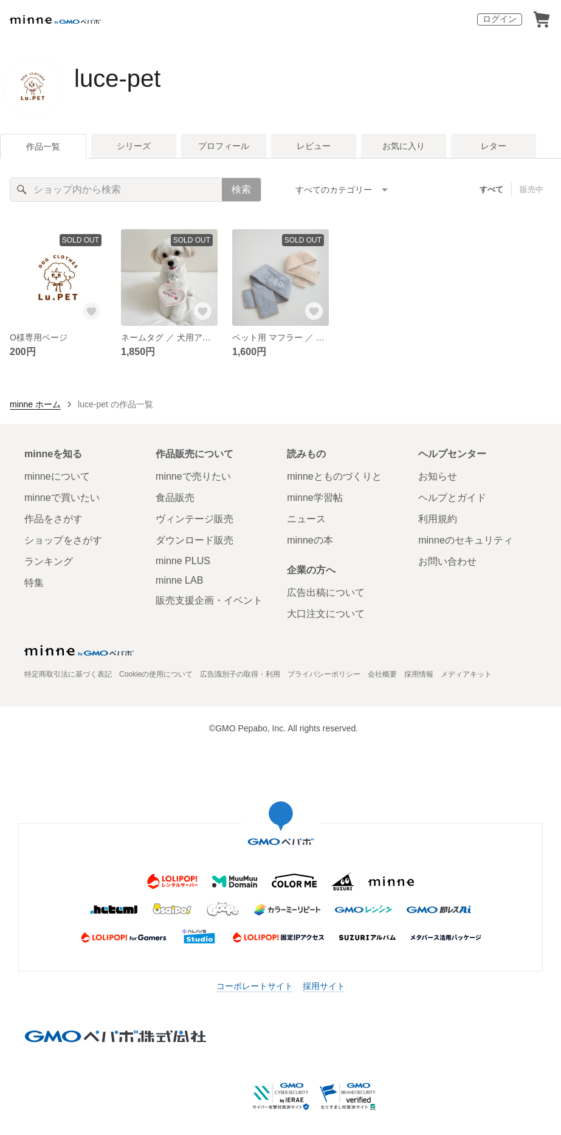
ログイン (500, 19)
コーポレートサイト (254, 986)
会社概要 (382, 674)
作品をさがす (53, 519)
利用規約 (437, 519)
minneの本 (310, 540)
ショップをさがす (63, 540)
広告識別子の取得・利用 (240, 674)
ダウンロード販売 (194, 540)
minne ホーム (35, 404)
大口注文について (326, 614)
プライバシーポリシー (323, 674)
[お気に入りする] (92, 311)
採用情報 (418, 674)
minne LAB (179, 580)
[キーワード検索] (116, 189)
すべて (491, 189)
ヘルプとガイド (452, 497)
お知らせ (437, 476)
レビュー (314, 146)
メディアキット (466, 674)
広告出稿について (326, 592)
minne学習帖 (315, 497)
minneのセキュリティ (465, 540)
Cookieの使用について (156, 674)
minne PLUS (183, 561)
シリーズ (134, 146)
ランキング (48, 561)
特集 (34, 583)
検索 (241, 189)
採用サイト (324, 986)
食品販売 (175, 497)
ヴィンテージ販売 (194, 519)
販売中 (531, 189)
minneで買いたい (62, 497)
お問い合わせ (447, 561)
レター (493, 146)
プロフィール (223, 146)
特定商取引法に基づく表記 (68, 674)
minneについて (57, 476)
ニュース (306, 519)
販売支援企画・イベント (209, 600)
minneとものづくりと (334, 476)
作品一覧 (43, 146)
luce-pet (117, 78)
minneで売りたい (193, 476)
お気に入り (403, 146)
